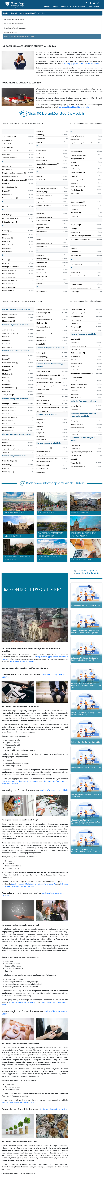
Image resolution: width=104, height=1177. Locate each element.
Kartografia (40, 213)
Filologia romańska (9, 287)
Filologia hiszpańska (9, 274)
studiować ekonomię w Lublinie (53, 1109)
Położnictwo (75, 169)
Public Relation (76, 193)
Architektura (8, 147)
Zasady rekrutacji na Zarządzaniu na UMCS (20, 781)
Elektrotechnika (7, 245)
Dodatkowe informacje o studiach (14, 28)
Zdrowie (75, 291)
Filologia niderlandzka (9, 280)
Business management (10, 198)
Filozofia (39, 131)
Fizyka (39, 142)
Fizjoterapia (42, 138)
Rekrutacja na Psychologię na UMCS (23, 1002)
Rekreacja (76, 213)
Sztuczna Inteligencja (80, 239)
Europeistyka (7, 251)
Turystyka (76, 255)
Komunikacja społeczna (44, 217)
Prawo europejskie (77, 180)
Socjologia (76, 225)
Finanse (40, 135)
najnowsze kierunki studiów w (71, 107)
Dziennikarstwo (9, 222)
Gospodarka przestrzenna (47, 164)
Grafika (40, 168)
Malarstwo (40, 255)
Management (42, 259)
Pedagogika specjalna (78, 155)
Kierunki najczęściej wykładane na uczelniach (18, 36)
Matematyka (41, 266)
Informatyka (42, 192)
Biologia (5, 183)
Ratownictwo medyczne (78, 206)
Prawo (74, 176)
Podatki (74, 162)
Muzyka (39, 280)
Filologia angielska (10, 267)
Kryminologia (42, 228)
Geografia (40, 157)
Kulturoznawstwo (42, 231)
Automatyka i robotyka (10, 157)
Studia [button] (54, 6)
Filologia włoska (8, 290)
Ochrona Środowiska (78, 136)
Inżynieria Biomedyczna (44, 202)
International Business (43, 195)
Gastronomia (41, 150)
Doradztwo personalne (10, 218)
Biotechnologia (9, 187)
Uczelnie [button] (63, 6)
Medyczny (41, 276)
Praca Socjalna (78, 172)
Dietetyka (7, 215)
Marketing (41, 262)
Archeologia (6, 144)
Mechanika (40, 269)
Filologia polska (8, 283)
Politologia (75, 165)
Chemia (5, 206)
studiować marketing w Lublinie (54, 790)
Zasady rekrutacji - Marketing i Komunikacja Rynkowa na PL (33, 884)
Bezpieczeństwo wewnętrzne (14, 180)
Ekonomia (7, 238)
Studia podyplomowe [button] (77, 6)
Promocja (74, 183)
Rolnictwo (74, 216)
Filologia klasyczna (9, 277)
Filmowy (5, 263)
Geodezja (40, 154)
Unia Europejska (76, 264)
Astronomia (6, 154)
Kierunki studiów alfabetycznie (14, 19)
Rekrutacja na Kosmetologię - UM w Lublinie (18, 1102)
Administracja (9, 136)
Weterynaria (75, 272)
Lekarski (39, 239)
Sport (74, 229)
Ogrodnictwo (75, 139)
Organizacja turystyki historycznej (81, 143)
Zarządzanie (76, 284)
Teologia (74, 248)
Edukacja (7, 231)
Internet (39, 198)
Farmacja (6, 260)
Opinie (89, 6)
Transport (76, 252)
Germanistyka (41, 160)
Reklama (74, 209)
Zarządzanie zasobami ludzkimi (81, 288)
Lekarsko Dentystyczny (44, 243)
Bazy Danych (7, 169)
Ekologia (5, 234)
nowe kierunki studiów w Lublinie (22, 662)
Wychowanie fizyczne (78, 276)
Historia (39, 176)
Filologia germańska (9, 270)
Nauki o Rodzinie (42, 291)
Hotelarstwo (40, 180)
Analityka (7, 140)
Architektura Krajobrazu (10, 151)
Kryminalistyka (41, 224)
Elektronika (6, 241)
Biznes (6, 191)
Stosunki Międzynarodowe (82, 236)
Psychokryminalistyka (78, 186)
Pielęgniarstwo (78, 159)
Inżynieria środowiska (43, 205)
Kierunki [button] (47, 6)
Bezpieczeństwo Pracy (10, 176)
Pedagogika (76, 151)
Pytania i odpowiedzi (11, 32)
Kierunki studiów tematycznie (13, 24)
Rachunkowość (78, 202)
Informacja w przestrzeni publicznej (47, 188)
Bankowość (6, 166)
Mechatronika (41, 273)
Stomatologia (75, 232)
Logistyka (41, 246)
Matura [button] (96, 6)
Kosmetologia (43, 220)
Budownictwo (7, 194)
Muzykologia (41, 283)
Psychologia (77, 190)
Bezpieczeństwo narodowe (14, 173)
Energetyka (6, 248)
